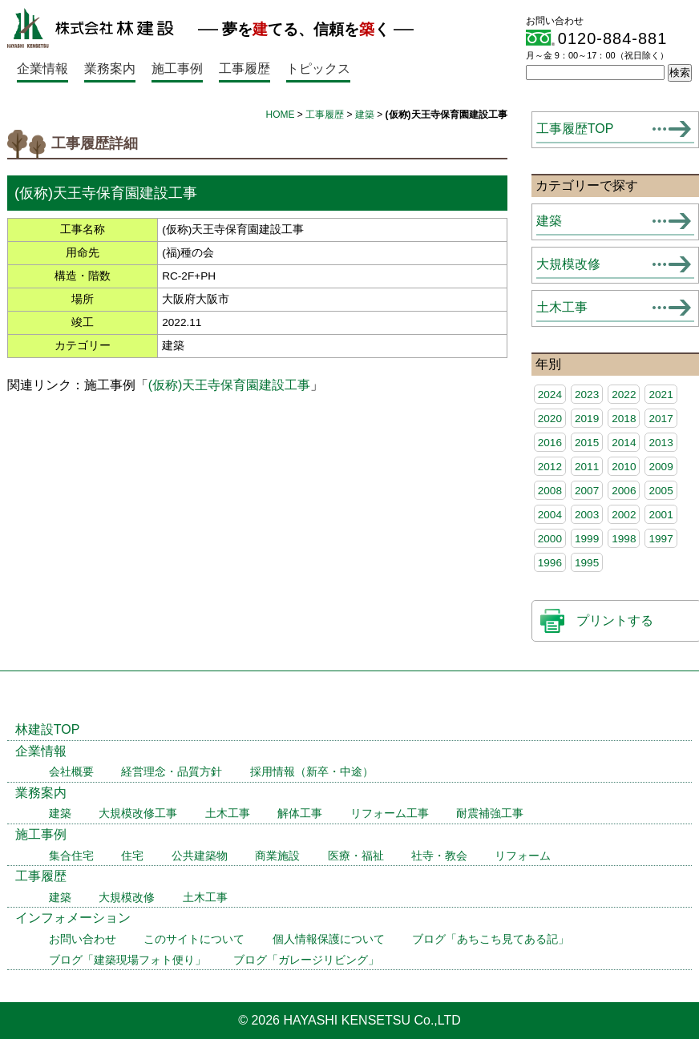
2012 (550, 467)
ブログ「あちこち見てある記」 (490, 939)
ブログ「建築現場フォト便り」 (127, 960)
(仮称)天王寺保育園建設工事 (229, 385)
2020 (550, 419)
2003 (587, 515)
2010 (624, 467)
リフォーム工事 (389, 813)
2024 (550, 395)
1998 (624, 539)
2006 (624, 491)
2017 (660, 419)
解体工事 (299, 813)
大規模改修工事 (138, 813)
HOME (279, 114)
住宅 (132, 856)
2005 (660, 491)
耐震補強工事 (489, 813)
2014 (624, 443)
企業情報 (42, 68)
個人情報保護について (329, 939)
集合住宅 (71, 856)
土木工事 (562, 307)
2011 (587, 467)
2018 (624, 419)
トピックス (318, 68)
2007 (587, 491)
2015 (587, 443)
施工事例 (177, 68)
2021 (660, 395)
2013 (660, 443)
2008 (550, 491)
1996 (550, 563)
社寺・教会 (439, 856)
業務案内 (109, 68)
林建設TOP (47, 729)
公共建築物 (200, 856)
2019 (587, 419)
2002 (624, 515)
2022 (624, 395)
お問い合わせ (82, 939)
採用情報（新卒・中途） (312, 772)
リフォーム (523, 856)
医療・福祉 (356, 856)
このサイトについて (193, 939)
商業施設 (277, 856)
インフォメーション (73, 917)
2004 (550, 515)
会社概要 (71, 772)
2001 (660, 515)
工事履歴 (244, 68)
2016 (550, 443)
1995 (587, 563)
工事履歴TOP (575, 128)
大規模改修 (568, 264)
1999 (587, 539)
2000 (550, 539)
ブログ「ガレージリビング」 (306, 960)
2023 (587, 395)
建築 (364, 114)
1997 (660, 539)
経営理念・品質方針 (171, 772)
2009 (660, 467)
